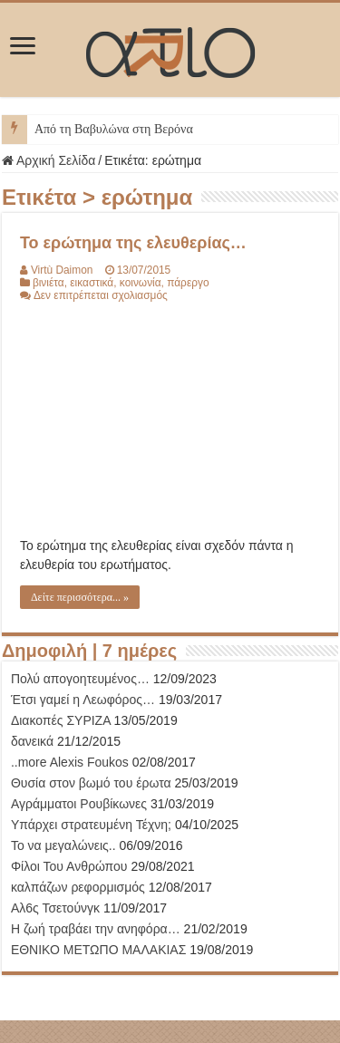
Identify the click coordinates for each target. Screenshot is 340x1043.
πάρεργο (188, 282)
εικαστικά (91, 282)
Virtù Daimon (62, 270)
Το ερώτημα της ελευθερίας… (133, 243)
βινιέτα (48, 282)
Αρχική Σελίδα (48, 160)
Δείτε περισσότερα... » (80, 597)
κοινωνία (140, 282)
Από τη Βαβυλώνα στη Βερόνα (113, 129)
